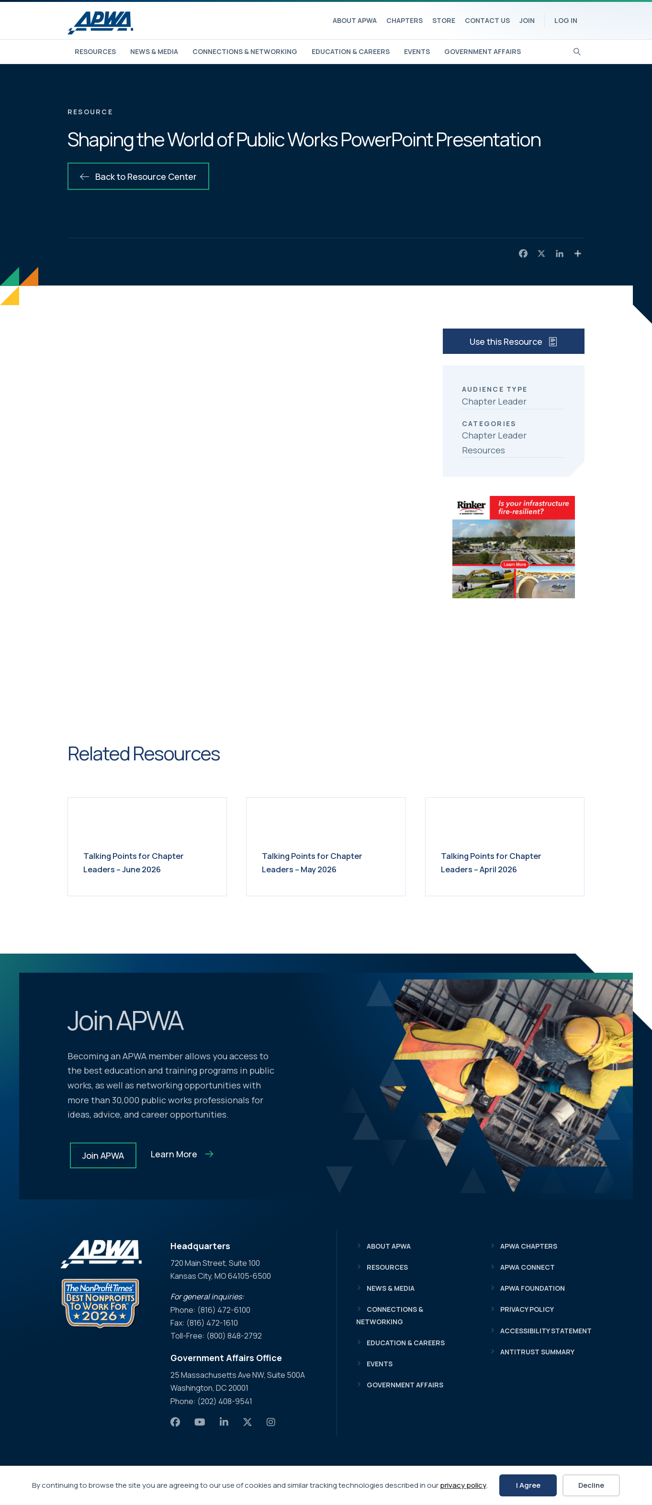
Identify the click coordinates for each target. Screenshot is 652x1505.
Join (527, 20)
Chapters (404, 20)
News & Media (154, 51)
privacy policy (463, 1485)
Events (417, 51)
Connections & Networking (244, 51)
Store (443, 20)
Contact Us (487, 20)
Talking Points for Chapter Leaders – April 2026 (501, 862)
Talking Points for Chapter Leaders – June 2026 (143, 862)
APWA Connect (527, 1267)
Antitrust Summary (537, 1351)
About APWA (355, 20)
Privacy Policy (527, 1309)
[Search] (577, 50)
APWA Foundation (532, 1288)
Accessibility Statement (546, 1330)
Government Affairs (482, 51)
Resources (95, 51)
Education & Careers (351, 51)
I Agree (528, 1485)
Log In (565, 20)
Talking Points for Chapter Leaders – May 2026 (322, 862)
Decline (591, 1485)
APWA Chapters (528, 1246)
